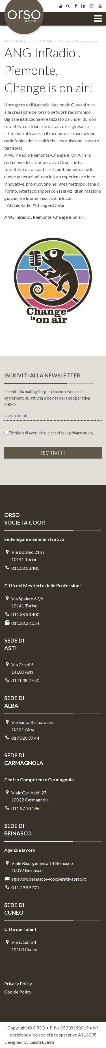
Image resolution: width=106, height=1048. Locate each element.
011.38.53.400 (21, 568)
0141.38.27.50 (21, 680)
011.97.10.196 (21, 808)
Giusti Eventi (41, 1042)
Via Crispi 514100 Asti (19, 668)
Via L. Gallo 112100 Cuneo (20, 945)
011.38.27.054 (21, 623)
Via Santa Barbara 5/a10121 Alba (28, 725)
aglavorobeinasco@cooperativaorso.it (45, 878)
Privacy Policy (18, 983)
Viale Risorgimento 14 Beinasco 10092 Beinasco (38, 866)
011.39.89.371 (21, 887)
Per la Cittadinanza (18, 41)
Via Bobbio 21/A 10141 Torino (24, 555)
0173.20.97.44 (21, 738)
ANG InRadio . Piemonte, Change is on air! (65, 41)
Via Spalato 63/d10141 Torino (23, 602)
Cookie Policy (17, 991)
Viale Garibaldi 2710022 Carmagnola (26, 796)
